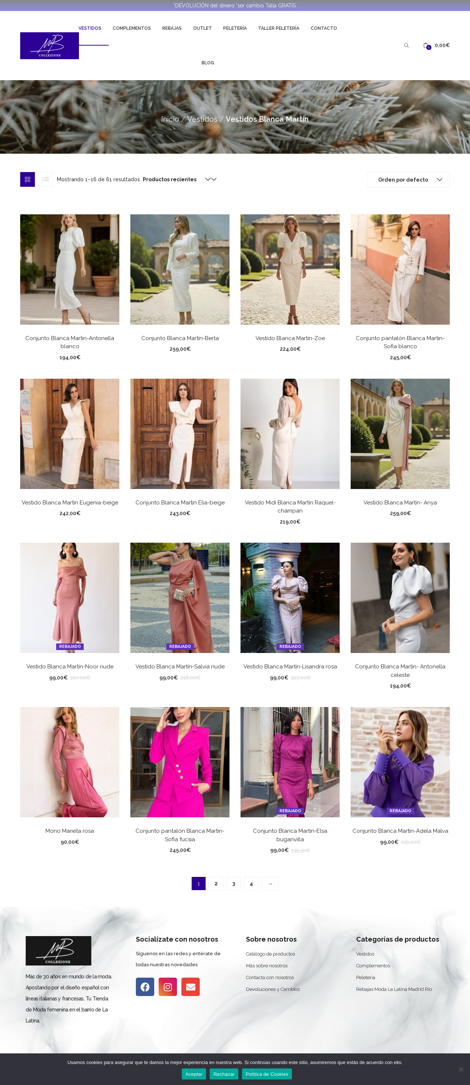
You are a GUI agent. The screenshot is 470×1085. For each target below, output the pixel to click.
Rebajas (172, 28)
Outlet (202, 28)
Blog (208, 62)
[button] (436, 45)
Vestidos (90, 28)
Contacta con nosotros (270, 977)
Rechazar (224, 1074)
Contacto (324, 28)
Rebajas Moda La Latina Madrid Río (394, 989)
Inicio (170, 119)
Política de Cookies (267, 1074)
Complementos (132, 28)
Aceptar (194, 1074)
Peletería (235, 28)
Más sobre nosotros (267, 965)
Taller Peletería (278, 28)
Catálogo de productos (270, 954)
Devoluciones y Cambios (273, 989)
